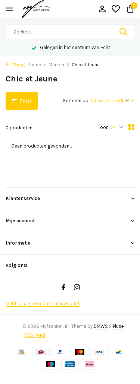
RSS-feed (34, 335)
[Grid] (131, 127)
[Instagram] (77, 288)
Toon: (104, 127)
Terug (15, 64)
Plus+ (118, 326)
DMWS (101, 326)
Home (37, 64)
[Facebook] (63, 288)
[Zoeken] (70, 31)
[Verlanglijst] (116, 9)
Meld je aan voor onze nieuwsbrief (43, 303)
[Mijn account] (102, 9)
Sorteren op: (76, 100)
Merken (59, 64)
